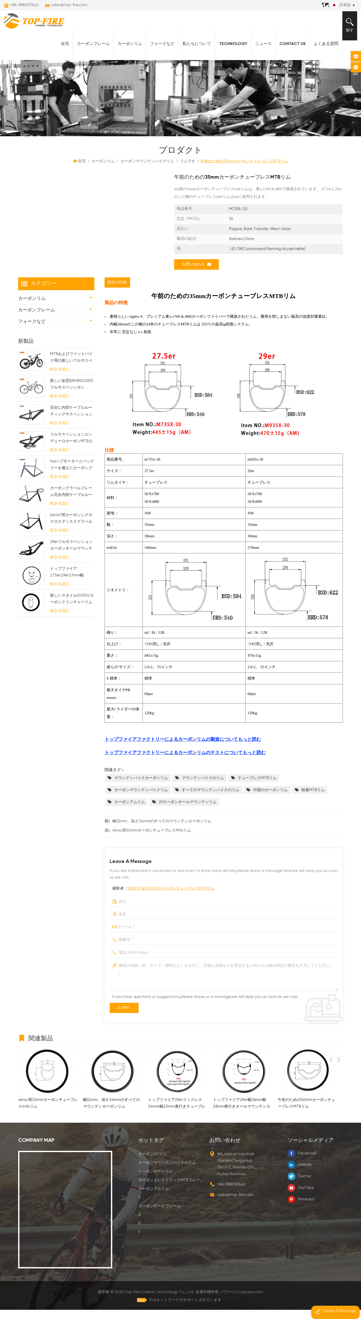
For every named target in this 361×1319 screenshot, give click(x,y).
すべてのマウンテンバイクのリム (210, 799)
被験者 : (163, 898)
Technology (230, 51)
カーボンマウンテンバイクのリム (167, 1172)
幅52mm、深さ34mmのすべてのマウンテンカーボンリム (161, 830)
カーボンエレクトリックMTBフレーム (170, 1189)
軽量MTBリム (313, 799)
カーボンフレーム (90, 51)
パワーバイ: (242, 1301)
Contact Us (289, 51)
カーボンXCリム (152, 1163)
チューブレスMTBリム (257, 787)
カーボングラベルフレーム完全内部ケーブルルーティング (71, 501)
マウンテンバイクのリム (203, 787)
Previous (331, 1046)
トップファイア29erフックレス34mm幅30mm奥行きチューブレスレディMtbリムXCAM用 (177, 1113)
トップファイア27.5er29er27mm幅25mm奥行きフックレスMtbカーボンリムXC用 (71, 582)
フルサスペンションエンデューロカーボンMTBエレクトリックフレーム (71, 448)
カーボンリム (127, 51)
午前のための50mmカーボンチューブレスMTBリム (306, 1112)
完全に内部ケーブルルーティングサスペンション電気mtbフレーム (71, 421)
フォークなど (159, 51)
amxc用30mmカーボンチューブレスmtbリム (151, 840)
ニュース (260, 51)
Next (338, 1046)
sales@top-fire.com (69, 5)
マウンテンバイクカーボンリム (141, 787)
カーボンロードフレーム (159, 1215)
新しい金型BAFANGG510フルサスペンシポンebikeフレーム (71, 394)
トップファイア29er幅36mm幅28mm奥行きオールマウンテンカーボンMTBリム (241, 1113)
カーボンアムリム (129, 811)
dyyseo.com (252, 1301)
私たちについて (193, 51)
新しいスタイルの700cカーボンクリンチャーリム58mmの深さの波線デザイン (72, 609)
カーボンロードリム (155, 1180)
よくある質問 (323, 51)
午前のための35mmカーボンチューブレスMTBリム (171, 898)
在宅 (62, 51)
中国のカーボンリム (270, 799)
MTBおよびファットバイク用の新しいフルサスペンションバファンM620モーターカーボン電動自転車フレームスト (71, 367)
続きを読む (59, 378)
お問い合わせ (196, 273)
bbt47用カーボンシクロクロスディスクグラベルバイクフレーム (71, 528)
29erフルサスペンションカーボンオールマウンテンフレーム (71, 555)
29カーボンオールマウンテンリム (188, 811)
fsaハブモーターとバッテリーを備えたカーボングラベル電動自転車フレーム (72, 475)
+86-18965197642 (24, 5)
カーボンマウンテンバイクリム (141, 799)
